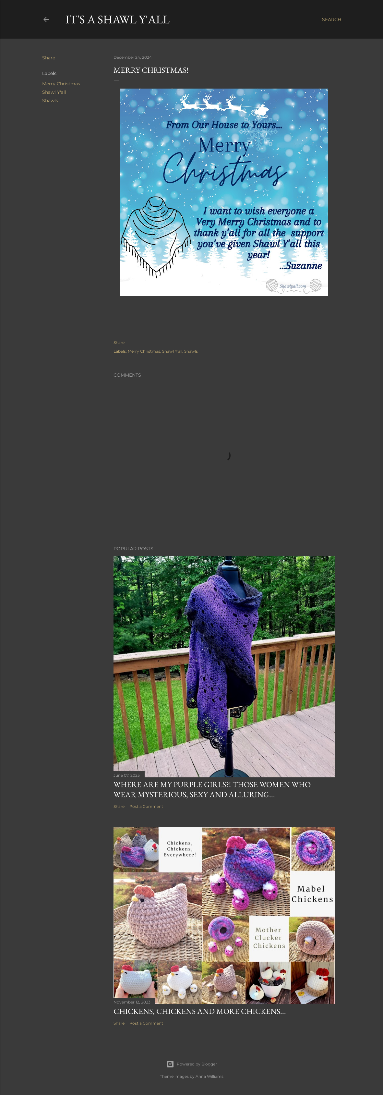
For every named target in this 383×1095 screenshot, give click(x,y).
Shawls (50, 100)
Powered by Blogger (191, 1064)
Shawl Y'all (54, 92)
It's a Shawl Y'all (118, 19)
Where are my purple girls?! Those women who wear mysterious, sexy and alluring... (212, 789)
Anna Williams (209, 1076)
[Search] (331, 19)
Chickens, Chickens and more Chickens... (200, 1011)
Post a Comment (146, 806)
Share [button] (48, 58)
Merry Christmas (61, 84)
